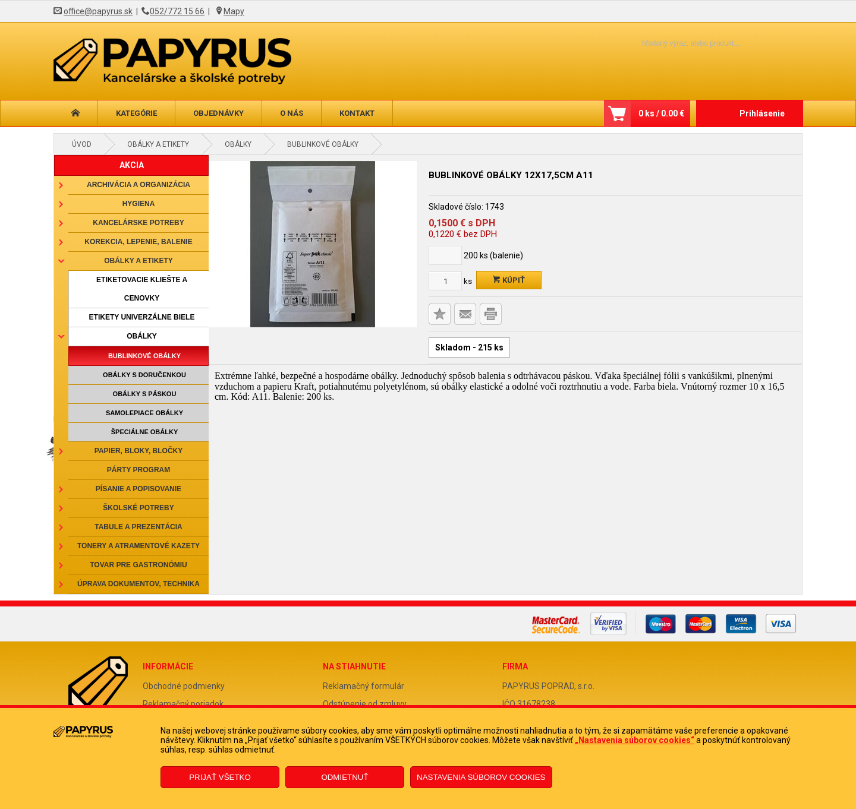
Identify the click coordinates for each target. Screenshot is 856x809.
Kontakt (356, 113)
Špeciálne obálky (144, 431)
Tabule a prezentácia (138, 527)
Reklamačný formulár (363, 686)
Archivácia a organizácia (138, 185)
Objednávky (218, 113)
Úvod (82, 144)
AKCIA (131, 165)
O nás (291, 113)
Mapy (234, 11)
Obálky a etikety (158, 144)
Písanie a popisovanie (138, 489)
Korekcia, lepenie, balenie (138, 242)
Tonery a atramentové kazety (138, 546)
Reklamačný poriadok (183, 704)
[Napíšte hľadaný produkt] (670, 43)
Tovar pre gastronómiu (138, 565)
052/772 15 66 (177, 11)
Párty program (138, 470)
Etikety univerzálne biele (142, 317)
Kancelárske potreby (138, 223)
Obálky (238, 144)
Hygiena (138, 204)
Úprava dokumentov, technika (138, 584)
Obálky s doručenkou (144, 374)
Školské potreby (138, 508)
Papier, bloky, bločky (138, 451)
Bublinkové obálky (322, 144)
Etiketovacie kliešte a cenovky (141, 289)
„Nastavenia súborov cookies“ (634, 740)
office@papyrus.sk (98, 11)
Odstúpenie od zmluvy (365, 704)
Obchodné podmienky (184, 686)
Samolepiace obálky (144, 412)
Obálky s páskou (145, 393)
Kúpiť (509, 280)
